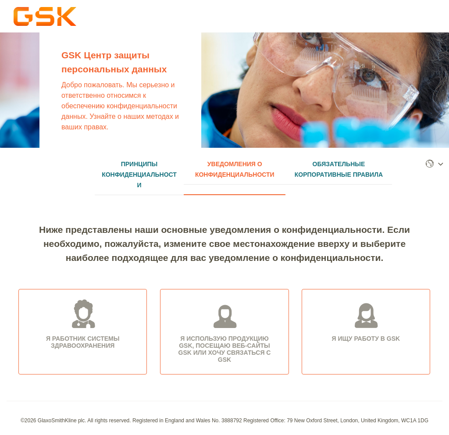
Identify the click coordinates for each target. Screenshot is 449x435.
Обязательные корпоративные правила (339, 169)
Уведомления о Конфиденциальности (234, 169)
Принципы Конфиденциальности (139, 174)
